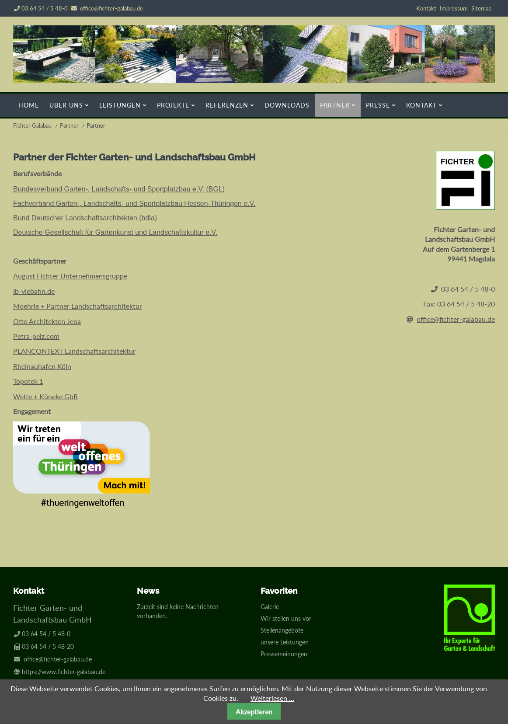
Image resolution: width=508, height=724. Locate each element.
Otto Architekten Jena (47, 321)
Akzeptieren (254, 711)
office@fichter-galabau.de (111, 8)
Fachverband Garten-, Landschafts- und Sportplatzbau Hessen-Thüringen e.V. (134, 203)
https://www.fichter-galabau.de (63, 671)
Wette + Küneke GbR (45, 396)
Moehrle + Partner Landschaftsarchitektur (77, 306)
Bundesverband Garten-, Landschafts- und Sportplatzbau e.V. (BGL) (119, 189)
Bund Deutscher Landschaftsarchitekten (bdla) (85, 218)
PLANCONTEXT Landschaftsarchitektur (74, 351)
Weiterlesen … (272, 698)
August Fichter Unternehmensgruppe (70, 276)
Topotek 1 (28, 381)
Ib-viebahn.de (34, 291)
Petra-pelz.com (36, 336)
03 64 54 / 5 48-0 (41, 8)
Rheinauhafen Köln (42, 366)
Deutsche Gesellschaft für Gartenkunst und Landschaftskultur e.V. (115, 232)
